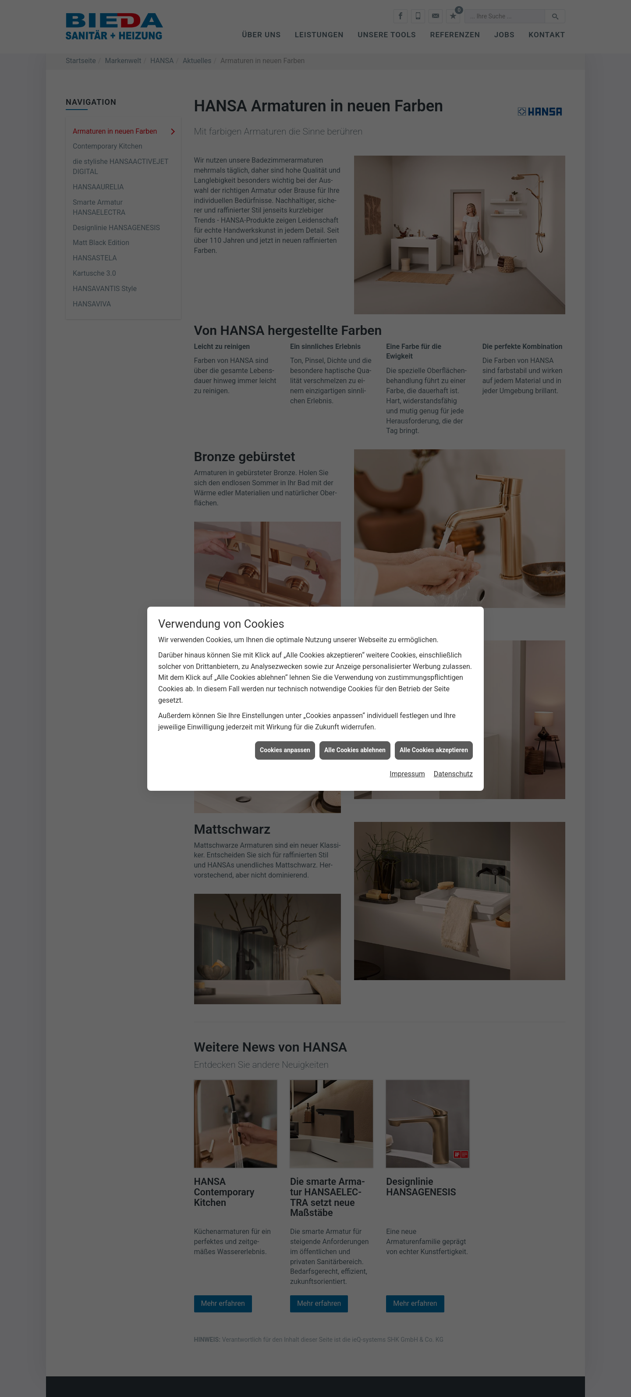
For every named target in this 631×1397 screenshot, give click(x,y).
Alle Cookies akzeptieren (434, 750)
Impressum (407, 774)
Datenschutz (453, 774)
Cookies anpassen (285, 750)
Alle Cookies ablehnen (355, 750)
